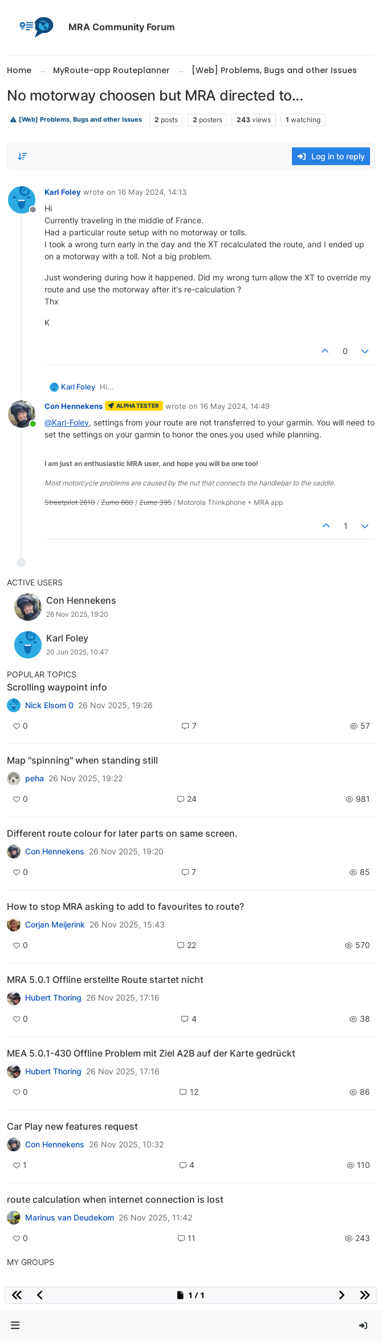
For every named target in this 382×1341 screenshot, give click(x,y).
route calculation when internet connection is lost (115, 1199)
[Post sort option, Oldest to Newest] (22, 156)
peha (34, 778)
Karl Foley (62, 191)
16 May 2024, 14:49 (235, 406)
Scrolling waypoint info (57, 687)
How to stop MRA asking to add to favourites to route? (125, 906)
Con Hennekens (73, 406)
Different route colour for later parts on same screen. (122, 833)
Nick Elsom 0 (49, 705)
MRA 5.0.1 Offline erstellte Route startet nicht (105, 979)
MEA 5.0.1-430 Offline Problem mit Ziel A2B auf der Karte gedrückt (151, 1053)
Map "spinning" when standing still (82, 760)
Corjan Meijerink (55, 925)
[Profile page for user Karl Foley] (21, 200)
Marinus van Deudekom (69, 1218)
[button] (15, 1325)
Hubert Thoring (53, 998)
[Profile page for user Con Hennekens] (21, 414)
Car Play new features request (72, 1126)
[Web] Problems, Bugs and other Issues (76, 119)
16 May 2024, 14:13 (152, 191)
